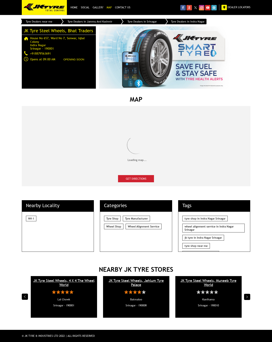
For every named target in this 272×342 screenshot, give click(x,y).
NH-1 (31, 218)
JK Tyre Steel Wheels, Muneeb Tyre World (208, 282)
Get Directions (136, 178)
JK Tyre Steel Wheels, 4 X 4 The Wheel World (63, 282)
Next (247, 297)
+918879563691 (40, 53)
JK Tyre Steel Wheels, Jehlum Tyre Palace (136, 282)
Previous (25, 297)
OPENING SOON (74, 59)
